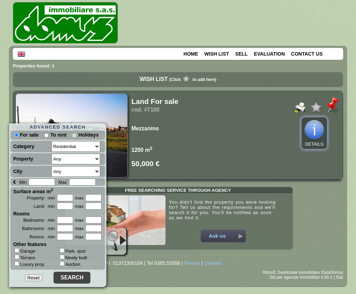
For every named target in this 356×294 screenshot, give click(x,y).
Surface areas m (33, 190)
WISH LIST (216, 54)
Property (23, 159)
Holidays (88, 135)
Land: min (44, 206)
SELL (241, 54)
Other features (30, 244)
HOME (191, 54)
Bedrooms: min (39, 220)
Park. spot (73, 251)
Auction (70, 264)
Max (62, 182)
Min (22, 182)
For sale (26, 135)
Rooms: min (42, 236)
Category (23, 146)
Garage (25, 251)
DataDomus (332, 272)
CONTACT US (307, 54)
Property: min (41, 198)
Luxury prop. (30, 264)
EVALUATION (269, 54)
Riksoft (268, 272)
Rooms (21, 214)
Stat (339, 277)
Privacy (192, 263)
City (17, 171)
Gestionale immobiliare (298, 272)
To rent (58, 135)
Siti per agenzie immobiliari (294, 277)
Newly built (73, 257)
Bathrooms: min (38, 228)
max (79, 198)
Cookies (212, 263)
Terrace (25, 257)
